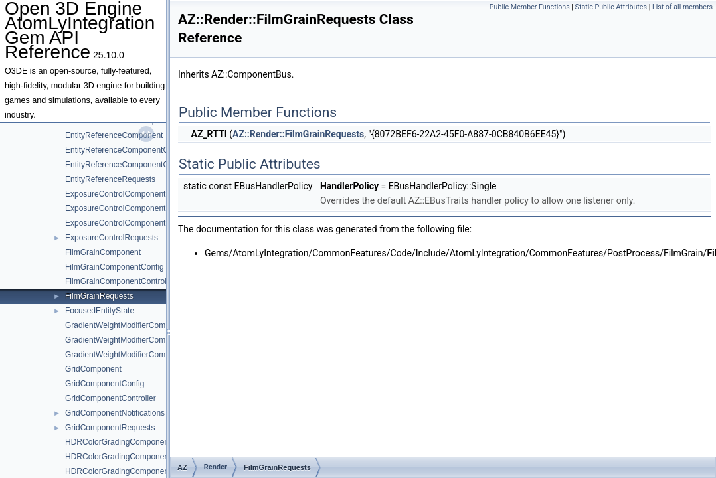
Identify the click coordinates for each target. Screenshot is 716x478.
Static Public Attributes (611, 7)
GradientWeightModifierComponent (127, 325)
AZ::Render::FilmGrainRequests (298, 134)
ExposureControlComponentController (132, 223)
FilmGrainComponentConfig (114, 267)
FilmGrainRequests (99, 296)
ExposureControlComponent (115, 194)
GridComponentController (110, 398)
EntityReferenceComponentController (131, 164)
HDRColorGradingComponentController (135, 471)
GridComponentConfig (104, 383)
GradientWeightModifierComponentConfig (139, 340)
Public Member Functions (530, 7)
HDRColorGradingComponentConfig (129, 456)
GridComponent (93, 369)
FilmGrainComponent (103, 252)
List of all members (682, 7)
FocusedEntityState (99, 310)
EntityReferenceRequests (110, 179)
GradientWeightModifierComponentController (144, 354)
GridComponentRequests (110, 427)
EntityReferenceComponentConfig (125, 150)
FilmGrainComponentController (120, 281)
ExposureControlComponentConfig (127, 208)
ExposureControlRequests (111, 237)
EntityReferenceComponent (114, 135)
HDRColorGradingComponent (118, 442)
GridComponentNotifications (115, 413)
